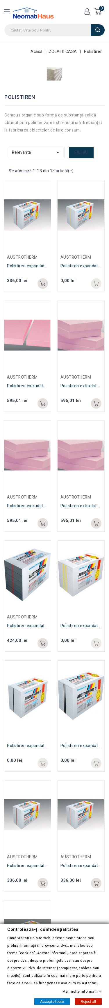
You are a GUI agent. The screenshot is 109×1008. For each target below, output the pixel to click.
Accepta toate (52, 1001)
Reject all (88, 1001)
